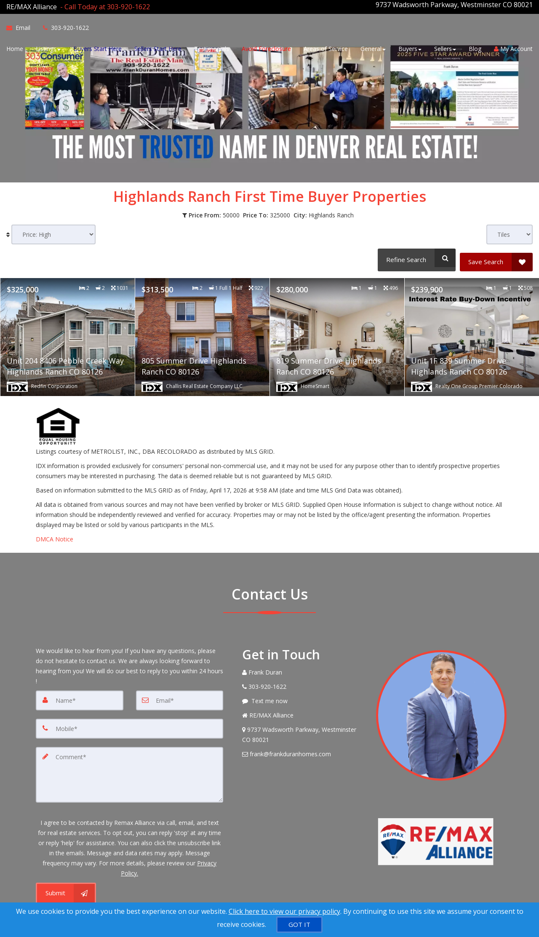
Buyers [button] (410, 47)
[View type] (509, 230)
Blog (475, 47)
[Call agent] (103, 4)
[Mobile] (129, 720)
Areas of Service (326, 47)
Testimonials (211, 47)
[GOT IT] (299, 924)
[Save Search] (496, 253)
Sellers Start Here (157, 47)
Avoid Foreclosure (266, 47)
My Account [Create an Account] (513, 47)
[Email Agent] (21, 26)
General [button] (373, 47)
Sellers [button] (445, 47)
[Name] (79, 692)
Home (14, 47)
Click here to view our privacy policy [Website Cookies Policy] (284, 911)
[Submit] (66, 881)
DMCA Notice (54, 531)
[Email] (180, 692)
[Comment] (129, 764)
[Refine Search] (415, 253)
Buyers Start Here (97, 47)
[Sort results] (53, 230)
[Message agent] (302, 693)
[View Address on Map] (302, 727)
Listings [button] (48, 47)
